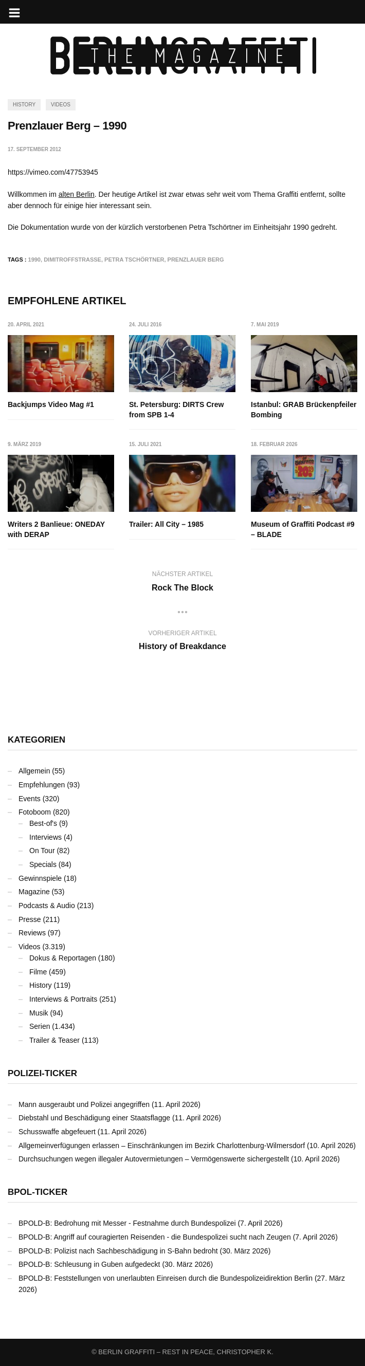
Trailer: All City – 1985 (166, 524)
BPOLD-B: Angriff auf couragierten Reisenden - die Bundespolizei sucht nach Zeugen (155, 1237)
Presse (30, 919)
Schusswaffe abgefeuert (57, 1132)
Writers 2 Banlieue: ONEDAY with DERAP (56, 529)
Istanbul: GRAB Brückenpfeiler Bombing (303, 409)
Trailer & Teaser (54, 1040)
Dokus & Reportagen (62, 958)
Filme (38, 972)
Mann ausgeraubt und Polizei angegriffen (84, 1104)
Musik (38, 1013)
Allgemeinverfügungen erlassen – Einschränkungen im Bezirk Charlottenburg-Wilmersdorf (162, 1145)
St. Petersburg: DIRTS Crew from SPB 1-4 (176, 409)
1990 (34, 259)
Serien (39, 1026)
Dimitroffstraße (72, 259)
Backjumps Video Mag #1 (51, 404)
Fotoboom (35, 812)
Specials (43, 864)
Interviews (45, 837)
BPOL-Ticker (37, 1192)
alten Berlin (77, 194)
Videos (60, 104)
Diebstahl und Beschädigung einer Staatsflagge (94, 1118)
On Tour (42, 850)
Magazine (34, 892)
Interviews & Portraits (63, 999)
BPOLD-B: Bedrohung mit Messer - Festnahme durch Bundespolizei (127, 1223)
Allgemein (34, 771)
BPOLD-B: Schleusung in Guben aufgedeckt (89, 1264)
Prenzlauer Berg (196, 259)
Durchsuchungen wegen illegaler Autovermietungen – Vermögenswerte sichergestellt (154, 1159)
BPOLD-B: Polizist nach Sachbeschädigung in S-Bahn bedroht (118, 1251)
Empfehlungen (42, 785)
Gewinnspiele (40, 878)
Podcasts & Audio (47, 905)
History (24, 104)
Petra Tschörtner (134, 259)
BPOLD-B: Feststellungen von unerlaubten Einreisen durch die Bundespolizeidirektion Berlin (166, 1278)
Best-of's (43, 823)
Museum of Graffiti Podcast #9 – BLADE (302, 529)
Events (30, 799)
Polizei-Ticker (42, 1073)
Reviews (32, 933)
